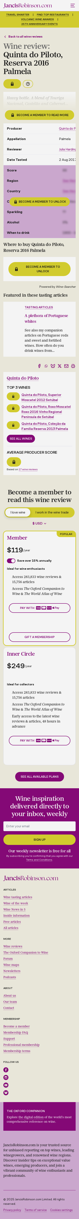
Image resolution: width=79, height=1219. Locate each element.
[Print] (73, 366)
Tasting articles (39, 307)
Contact (8, 1008)
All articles (10, 928)
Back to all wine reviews (23, 36)
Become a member (16, 1026)
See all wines (21, 438)
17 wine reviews (28, 469)
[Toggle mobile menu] (73, 5)
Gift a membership (39, 637)
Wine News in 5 (14, 910)
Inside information (16, 916)
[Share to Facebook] (39, 366)
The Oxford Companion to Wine (25, 953)
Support (9, 1039)
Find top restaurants (53, 14)
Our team (10, 1002)
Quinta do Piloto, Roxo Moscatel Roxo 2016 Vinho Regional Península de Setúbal (46, 412)
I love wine (17, 512)
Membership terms (16, 1051)
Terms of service (35, 1210)
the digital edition (31, 1117)
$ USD (37, 523)
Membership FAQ (15, 1033)
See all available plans (40, 777)
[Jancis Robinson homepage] (27, 5)
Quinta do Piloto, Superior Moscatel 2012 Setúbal (41, 397)
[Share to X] (59, 366)
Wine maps (11, 965)
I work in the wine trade (52, 512)
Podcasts (9, 977)
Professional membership (21, 1045)
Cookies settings (61, 1210)
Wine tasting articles (17, 897)
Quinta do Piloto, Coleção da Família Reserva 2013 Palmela (44, 426)
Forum (8, 959)
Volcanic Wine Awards (37, 19)
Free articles (12, 922)
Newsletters (11, 971)
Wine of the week (15, 903)
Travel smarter (17, 14)
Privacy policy (12, 1210)
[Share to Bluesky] (52, 366)
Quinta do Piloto (23, 378)
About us (9, 996)
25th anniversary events (39, 23)
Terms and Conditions (39, 859)
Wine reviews (12, 946)
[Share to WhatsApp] (46, 366)
